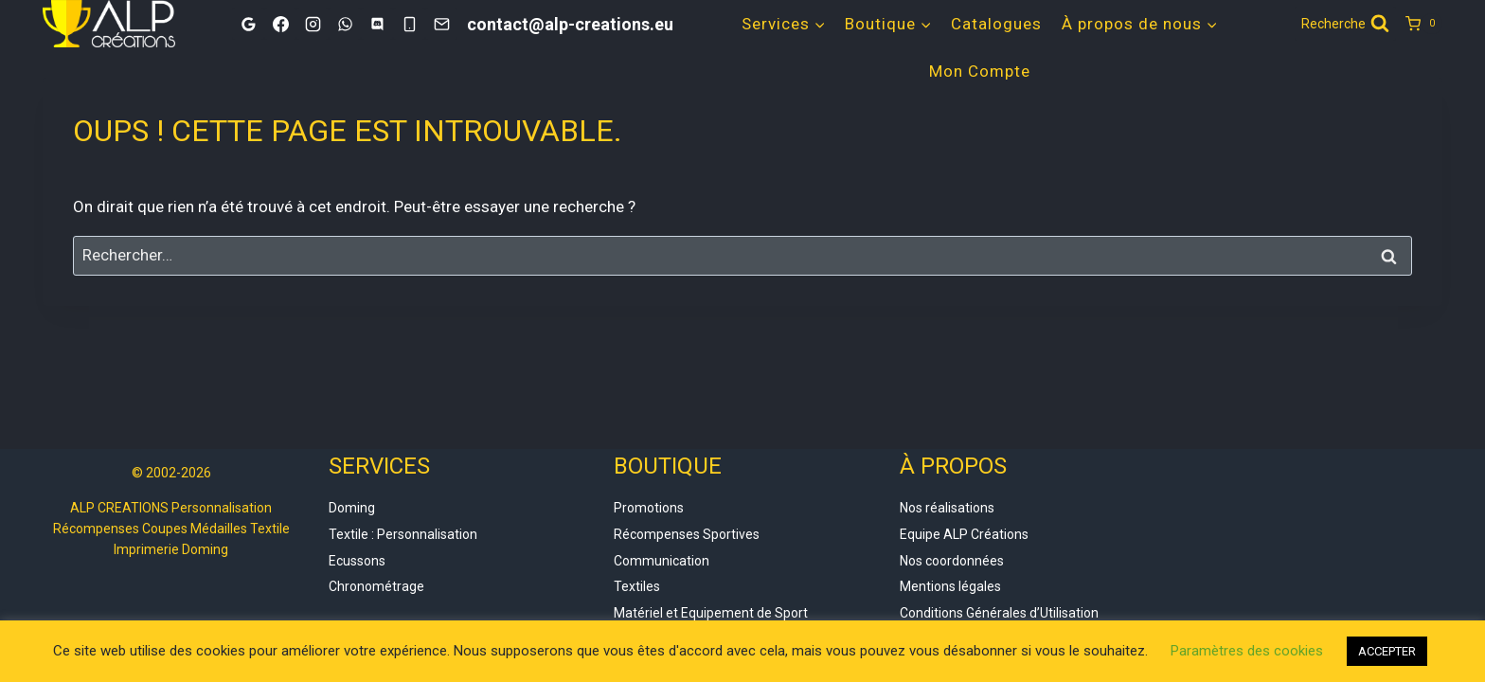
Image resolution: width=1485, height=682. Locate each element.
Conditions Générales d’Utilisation (999, 612)
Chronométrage (376, 586)
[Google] (248, 24)
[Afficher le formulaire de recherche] (1345, 24)
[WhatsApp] (345, 24)
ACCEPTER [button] (1387, 651)
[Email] (441, 24)
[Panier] (1423, 23)
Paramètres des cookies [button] (1247, 650)
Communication (661, 560)
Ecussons (357, 560)
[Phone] (409, 24)
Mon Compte (979, 71)
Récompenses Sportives (687, 534)
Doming (352, 507)
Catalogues (996, 23)
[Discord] (377, 24)
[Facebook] (280, 24)
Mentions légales (950, 586)
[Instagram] (312, 24)
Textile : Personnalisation (403, 534)
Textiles (637, 586)
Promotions (649, 507)
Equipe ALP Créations (964, 534)
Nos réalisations (947, 507)
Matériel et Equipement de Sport (711, 612)
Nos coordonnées (952, 560)
